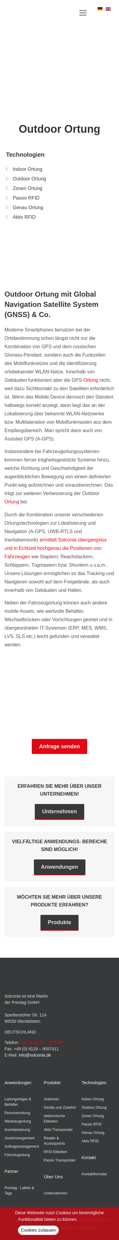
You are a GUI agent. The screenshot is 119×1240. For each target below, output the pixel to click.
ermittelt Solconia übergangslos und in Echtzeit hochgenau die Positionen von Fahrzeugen (55, 548)
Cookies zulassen (38, 1230)
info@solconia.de (35, 1055)
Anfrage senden (59, 746)
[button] (83, 12)
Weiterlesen (90, 1219)
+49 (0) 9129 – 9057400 (42, 1042)
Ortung (90, 380)
